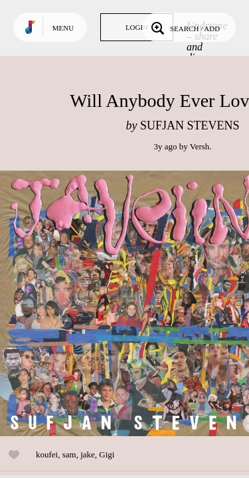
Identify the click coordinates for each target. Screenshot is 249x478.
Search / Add (184, 27)
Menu (63, 28)
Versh (200, 146)
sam (69, 454)
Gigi (106, 454)
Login (136, 27)
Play (132, 303)
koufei (47, 454)
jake (87, 454)
